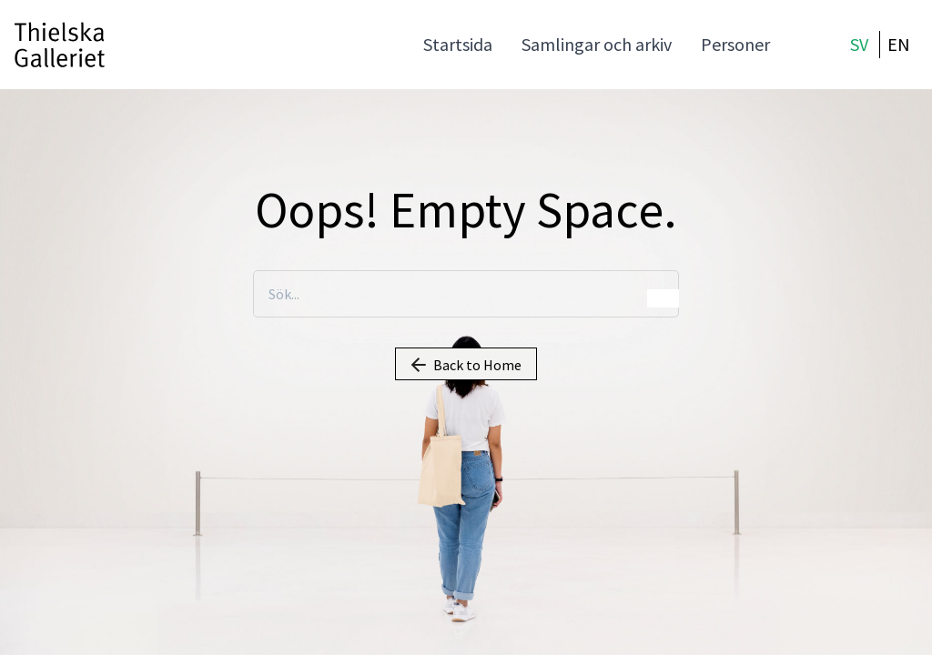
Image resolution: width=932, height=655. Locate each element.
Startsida (457, 44)
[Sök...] (466, 293)
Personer (735, 44)
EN (898, 44)
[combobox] (466, 294)
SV (859, 44)
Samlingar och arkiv (597, 44)
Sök (663, 298)
